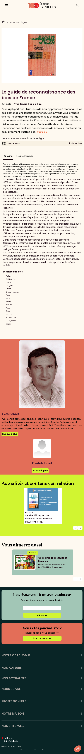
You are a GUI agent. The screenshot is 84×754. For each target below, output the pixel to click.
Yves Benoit (20, 104)
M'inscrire (42, 615)
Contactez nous (42, 638)
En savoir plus (9, 433)
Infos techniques (24, 156)
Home (3, 22)
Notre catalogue (18, 22)
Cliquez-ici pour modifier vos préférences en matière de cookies (42, 750)
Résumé (8, 156)
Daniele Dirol (35, 104)
